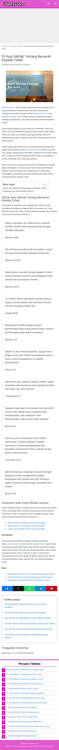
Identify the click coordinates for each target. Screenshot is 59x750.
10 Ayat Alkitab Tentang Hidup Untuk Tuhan (24, 674)
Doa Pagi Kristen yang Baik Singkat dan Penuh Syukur (30, 577)
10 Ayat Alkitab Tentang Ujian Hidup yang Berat (25, 693)
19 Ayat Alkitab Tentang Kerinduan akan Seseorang (27, 702)
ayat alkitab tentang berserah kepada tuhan (26, 544)
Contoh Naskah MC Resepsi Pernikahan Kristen (25, 679)
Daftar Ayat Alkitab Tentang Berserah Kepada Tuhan (24, 188)
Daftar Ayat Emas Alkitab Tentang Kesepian (27, 523)
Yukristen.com (8, 107)
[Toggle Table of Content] (43, 185)
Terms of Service (46, 746)
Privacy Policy (34, 746)
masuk (14, 653)
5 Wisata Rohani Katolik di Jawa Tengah (22, 688)
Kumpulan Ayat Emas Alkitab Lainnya (18, 191)
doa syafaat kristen (33, 149)
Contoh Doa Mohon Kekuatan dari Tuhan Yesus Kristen (28, 726)
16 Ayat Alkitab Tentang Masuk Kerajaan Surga (25, 669)
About (8, 746)
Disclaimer (23, 746)
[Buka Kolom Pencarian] (48, 4)
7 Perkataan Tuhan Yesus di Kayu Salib (22, 717)
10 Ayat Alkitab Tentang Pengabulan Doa (23, 712)
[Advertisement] (29, 25)
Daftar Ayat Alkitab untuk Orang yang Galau (26, 529)
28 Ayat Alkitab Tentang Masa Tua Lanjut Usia (25, 683)
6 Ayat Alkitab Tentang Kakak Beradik (22, 731)
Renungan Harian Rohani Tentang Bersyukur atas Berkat (31, 574)
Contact (15, 746)
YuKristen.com (7, 46)
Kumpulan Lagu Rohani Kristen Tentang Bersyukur (29, 580)
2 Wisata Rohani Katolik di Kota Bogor (22, 707)
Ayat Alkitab (17, 46)
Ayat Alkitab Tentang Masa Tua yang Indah (26, 526)
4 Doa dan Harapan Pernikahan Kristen (22, 735)
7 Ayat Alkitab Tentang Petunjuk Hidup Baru (24, 721)
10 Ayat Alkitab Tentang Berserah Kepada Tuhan (26, 698)
